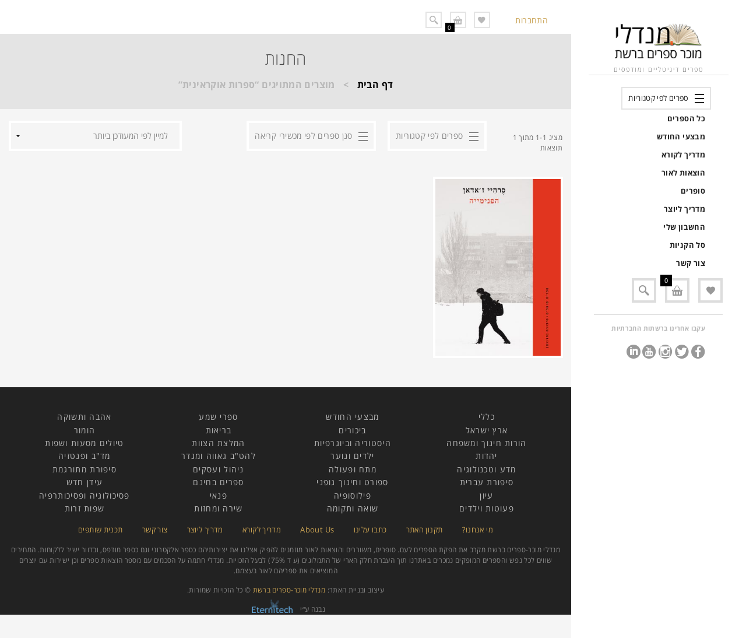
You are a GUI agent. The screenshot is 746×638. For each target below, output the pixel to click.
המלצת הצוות (218, 442)
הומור (85, 430)
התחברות (531, 20)
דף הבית (375, 84)
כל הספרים (686, 118)
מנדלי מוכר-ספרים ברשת (289, 590)
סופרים (693, 190)
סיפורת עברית (487, 482)
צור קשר (690, 263)
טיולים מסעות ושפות (84, 442)
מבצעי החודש (681, 136)
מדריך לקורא (683, 154)
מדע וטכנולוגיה (486, 469)
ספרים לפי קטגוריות (658, 98)
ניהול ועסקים (218, 469)
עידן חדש (84, 482)
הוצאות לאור (683, 172)
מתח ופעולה (352, 469)
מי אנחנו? (477, 529)
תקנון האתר (424, 529)
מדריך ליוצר (684, 209)
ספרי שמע (218, 416)
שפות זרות (85, 508)
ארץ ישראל (487, 430)
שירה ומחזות (218, 508)
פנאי (218, 495)
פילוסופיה (352, 495)
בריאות (219, 430)
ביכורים (352, 430)
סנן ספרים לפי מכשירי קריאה (303, 135)
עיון (486, 495)
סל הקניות (687, 245)
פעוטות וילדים (486, 508)
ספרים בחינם (218, 482)
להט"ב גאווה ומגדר (218, 455)
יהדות (487, 455)
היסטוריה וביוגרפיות (352, 442)
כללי (486, 416)
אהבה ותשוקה (84, 416)
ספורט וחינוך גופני (352, 482)
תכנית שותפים (100, 529)
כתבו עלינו (370, 529)
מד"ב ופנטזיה (84, 455)
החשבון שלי (684, 227)
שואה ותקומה (352, 508)
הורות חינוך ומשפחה (486, 442)
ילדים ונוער (352, 455)
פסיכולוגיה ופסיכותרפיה (84, 495)
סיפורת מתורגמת (84, 469)
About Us (317, 529)
